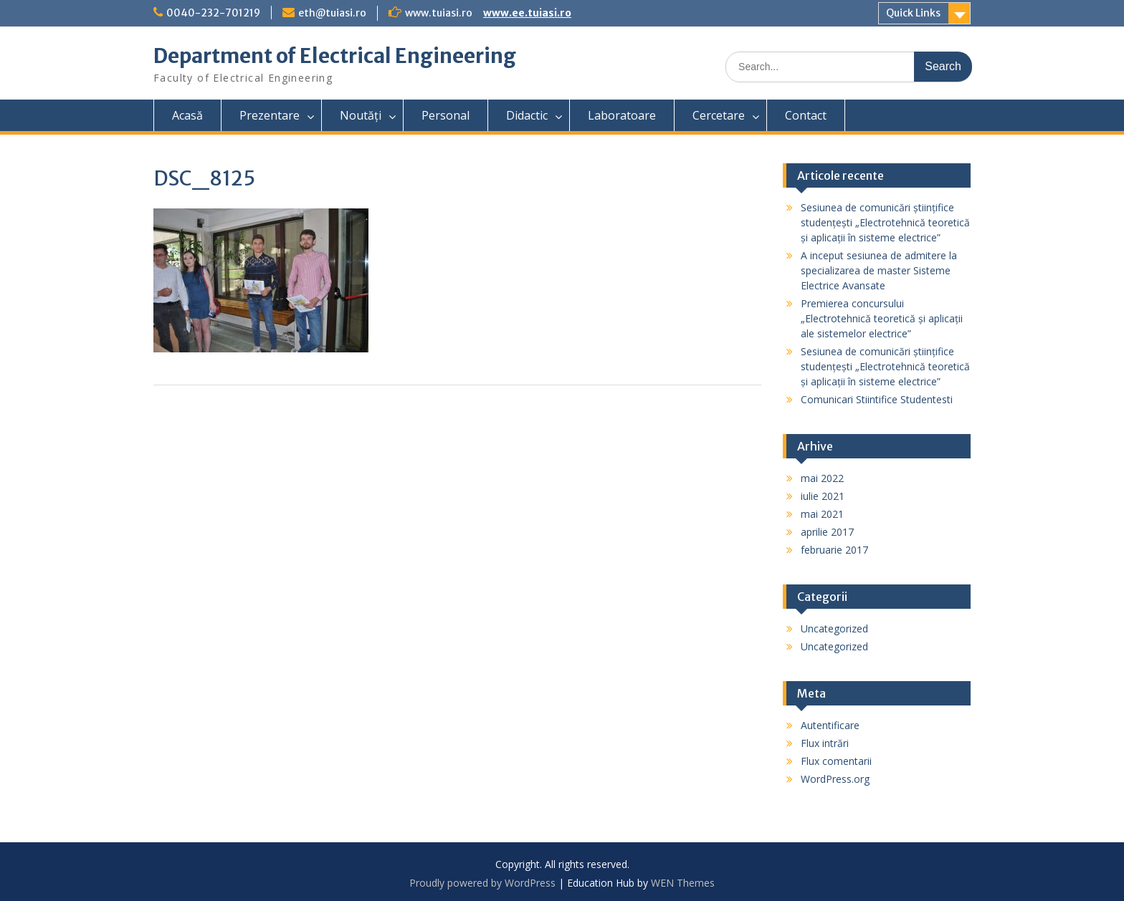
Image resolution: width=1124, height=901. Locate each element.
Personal (446, 115)
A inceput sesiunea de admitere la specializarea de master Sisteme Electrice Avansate (879, 270)
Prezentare (269, 115)
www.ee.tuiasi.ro (527, 12)
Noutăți (360, 115)
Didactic (527, 115)
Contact (806, 115)
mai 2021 (822, 514)
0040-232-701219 (213, 12)
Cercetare (718, 115)
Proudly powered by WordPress (482, 883)
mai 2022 (822, 478)
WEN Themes (683, 883)
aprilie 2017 (827, 532)
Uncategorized (834, 628)
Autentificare (830, 725)
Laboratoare (622, 115)
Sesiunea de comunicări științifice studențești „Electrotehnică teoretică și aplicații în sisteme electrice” (885, 222)
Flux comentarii (836, 761)
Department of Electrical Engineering (334, 56)
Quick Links (913, 12)
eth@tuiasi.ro (332, 12)
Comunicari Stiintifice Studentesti (877, 399)
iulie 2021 (822, 496)
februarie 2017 (834, 549)
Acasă (187, 115)
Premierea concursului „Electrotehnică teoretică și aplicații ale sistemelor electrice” (882, 318)
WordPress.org (835, 779)
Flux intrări (825, 743)
